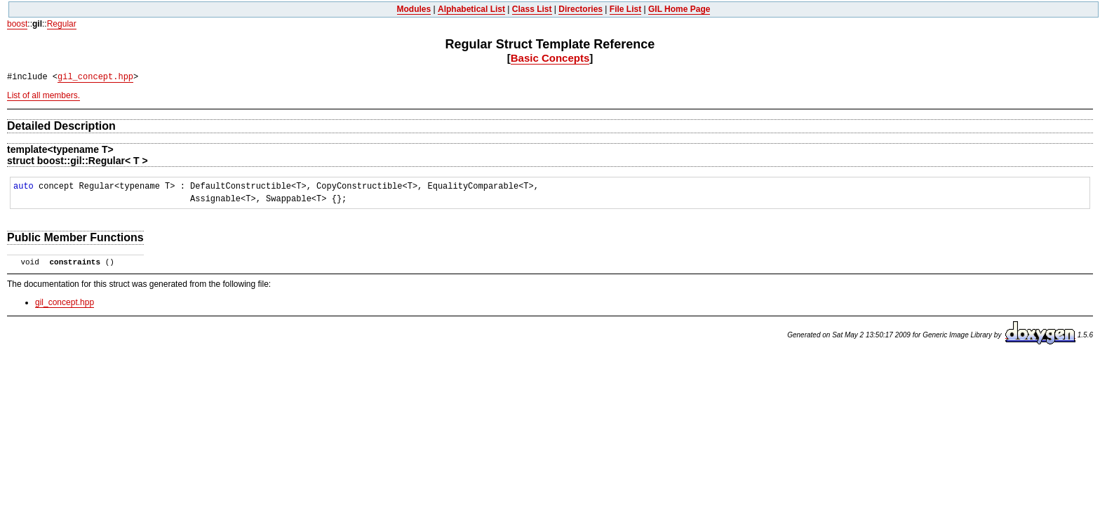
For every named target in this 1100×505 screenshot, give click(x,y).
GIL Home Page (679, 9)
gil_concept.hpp (95, 77)
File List (625, 9)
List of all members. (43, 95)
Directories (580, 9)
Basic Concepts (550, 58)
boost (17, 24)
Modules (414, 9)
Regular (61, 24)
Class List (532, 9)
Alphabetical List (471, 9)
